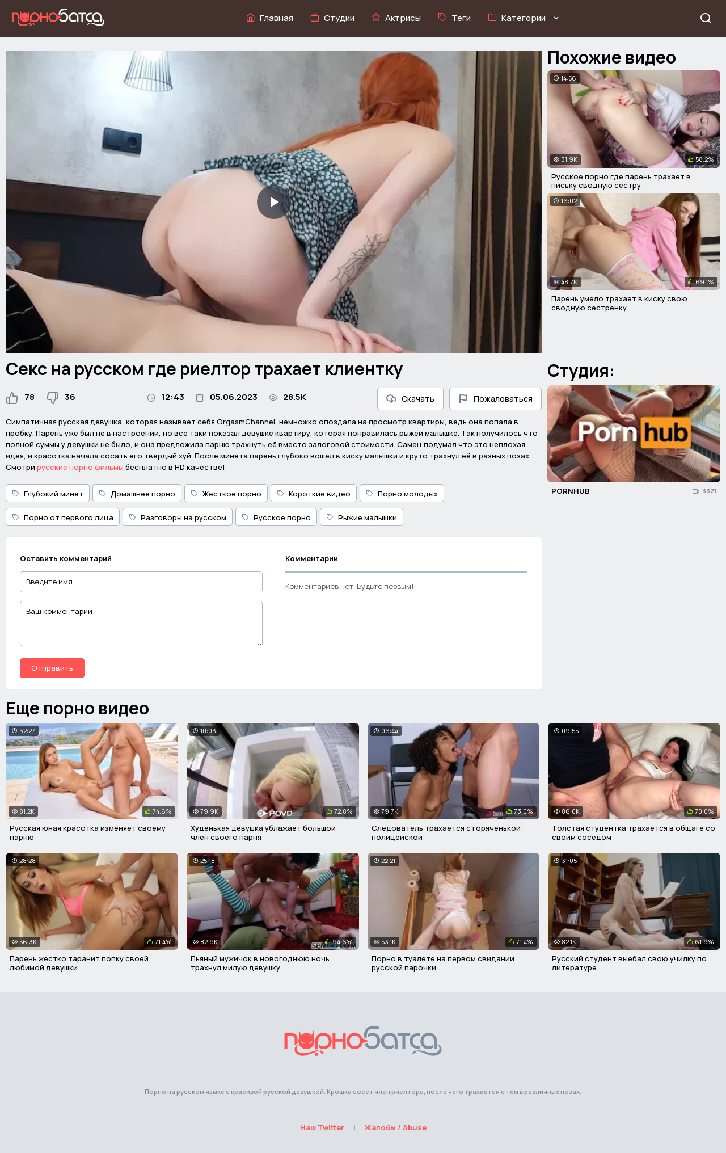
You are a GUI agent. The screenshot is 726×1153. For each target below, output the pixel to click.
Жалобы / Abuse (396, 1127)
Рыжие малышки (361, 517)
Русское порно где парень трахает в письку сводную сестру (621, 181)
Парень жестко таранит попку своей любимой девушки (79, 963)
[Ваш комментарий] (141, 623)
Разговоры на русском (177, 517)
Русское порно (276, 517)
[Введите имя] (141, 581)
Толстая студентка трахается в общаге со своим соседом (633, 832)
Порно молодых (402, 494)
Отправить (52, 668)
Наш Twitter (322, 1127)
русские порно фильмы (80, 467)
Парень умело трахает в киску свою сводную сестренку (619, 303)
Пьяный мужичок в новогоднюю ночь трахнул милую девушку (260, 963)
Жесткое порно (226, 494)
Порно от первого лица (62, 517)
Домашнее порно (137, 494)
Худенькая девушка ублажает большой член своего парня (263, 832)
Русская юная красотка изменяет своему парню (88, 832)
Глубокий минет (47, 494)
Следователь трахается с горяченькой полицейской (446, 832)
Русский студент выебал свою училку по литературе (629, 963)
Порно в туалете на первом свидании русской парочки (443, 963)
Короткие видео (314, 494)
